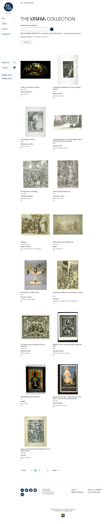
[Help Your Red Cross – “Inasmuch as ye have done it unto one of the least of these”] (68, 379)
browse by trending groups (72, 33)
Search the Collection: (29, 25)
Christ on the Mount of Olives (30, 87)
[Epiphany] (36, 224)
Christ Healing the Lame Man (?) (63, 242)
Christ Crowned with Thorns (62, 191)
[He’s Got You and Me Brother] (36, 275)
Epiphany (24, 242)
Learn (5, 28)
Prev (23, 470)
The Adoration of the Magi (29, 191)
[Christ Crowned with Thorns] (68, 174)
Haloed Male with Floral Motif (30, 397)
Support (6, 34)
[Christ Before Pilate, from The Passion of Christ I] (67, 275)
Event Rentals (94, 492)
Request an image (26, 36)
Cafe (7, 75)
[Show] (14, 18)
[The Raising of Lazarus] (36, 122)
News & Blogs (77, 492)
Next (55, 470)
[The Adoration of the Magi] (35, 174)
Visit (4, 23)
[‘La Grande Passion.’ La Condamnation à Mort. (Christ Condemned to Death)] (68, 122)
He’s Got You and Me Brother (30, 292)
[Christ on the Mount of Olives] (36, 70)
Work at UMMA (95, 490)
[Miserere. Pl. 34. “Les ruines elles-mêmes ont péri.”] (68, 327)
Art (3, 18)
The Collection (28, 3)
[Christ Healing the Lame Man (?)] (68, 224)
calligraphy (45, 33)
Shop (7, 78)
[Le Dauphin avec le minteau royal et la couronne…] (36, 327)
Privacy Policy (68, 510)
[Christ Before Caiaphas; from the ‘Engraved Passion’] (68, 70)
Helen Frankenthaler (55, 33)
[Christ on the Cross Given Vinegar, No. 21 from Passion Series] (36, 431)
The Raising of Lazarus (28, 139)
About (74, 490)
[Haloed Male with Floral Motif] (35, 379)
